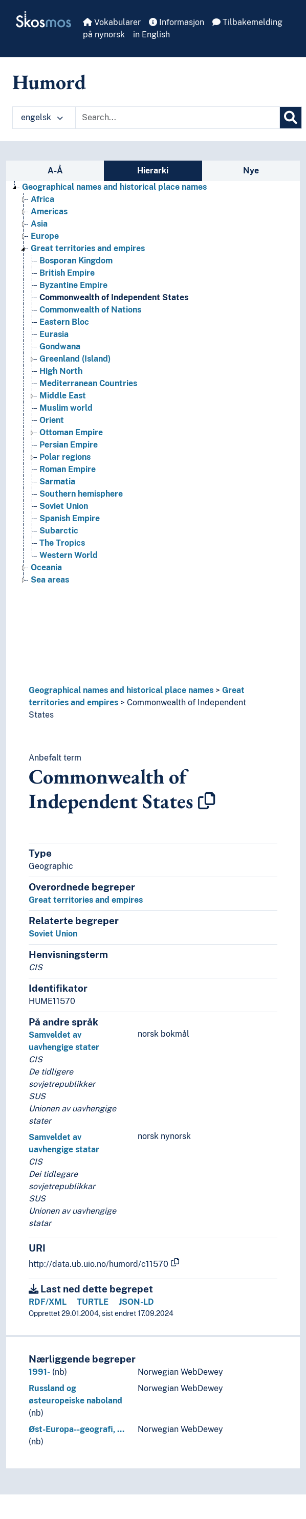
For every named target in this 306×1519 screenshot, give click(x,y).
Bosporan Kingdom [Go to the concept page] (76, 260)
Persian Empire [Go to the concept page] (68, 445)
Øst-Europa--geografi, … (76, 1429)
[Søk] (290, 117)
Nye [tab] (251, 170)
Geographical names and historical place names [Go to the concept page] (114, 187)
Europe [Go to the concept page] (45, 236)
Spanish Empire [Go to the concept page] (69, 518)
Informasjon (176, 22)
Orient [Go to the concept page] (51, 420)
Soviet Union (53, 934)
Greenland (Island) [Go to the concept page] (75, 359)
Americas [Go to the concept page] (49, 211)
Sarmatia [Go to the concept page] (57, 481)
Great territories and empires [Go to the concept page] (88, 248)
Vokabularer (112, 22)
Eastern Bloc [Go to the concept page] (64, 322)
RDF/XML (48, 1302)
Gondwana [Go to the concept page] (59, 346)
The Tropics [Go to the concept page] (62, 543)
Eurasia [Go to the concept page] (54, 334)
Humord (49, 82)
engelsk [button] (42, 117)
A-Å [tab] (55, 170)
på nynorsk (104, 34)
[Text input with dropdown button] (177, 117)
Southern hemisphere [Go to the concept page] (81, 494)
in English (151, 34)
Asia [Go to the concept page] (39, 224)
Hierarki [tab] (152, 170)
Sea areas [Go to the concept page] (50, 580)
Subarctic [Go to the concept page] (58, 530)
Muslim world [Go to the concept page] (66, 408)
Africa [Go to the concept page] (42, 199)
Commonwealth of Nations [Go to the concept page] (90, 310)
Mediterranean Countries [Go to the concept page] (88, 383)
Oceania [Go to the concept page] (46, 567)
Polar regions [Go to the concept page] (65, 457)
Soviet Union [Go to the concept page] (63, 506)
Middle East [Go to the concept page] (62, 395)
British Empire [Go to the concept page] (67, 273)
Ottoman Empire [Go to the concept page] (71, 432)
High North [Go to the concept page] (60, 371)
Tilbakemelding (247, 22)
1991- (39, 1372)
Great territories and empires (86, 900)
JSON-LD (136, 1302)
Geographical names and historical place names (121, 690)
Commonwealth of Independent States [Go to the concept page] (113, 297)
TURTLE (92, 1302)
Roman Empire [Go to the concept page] (67, 469)
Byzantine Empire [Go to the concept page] (73, 285)
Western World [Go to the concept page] (68, 555)
